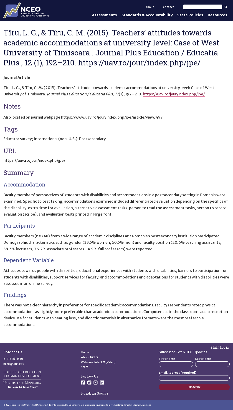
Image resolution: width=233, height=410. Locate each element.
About (150, 7)
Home (85, 352)
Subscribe (194, 387)
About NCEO (89, 357)
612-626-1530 (13, 358)
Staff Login (220, 347)
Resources (217, 15)
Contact (168, 7)
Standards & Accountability (147, 15)
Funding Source (95, 393)
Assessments (104, 15)
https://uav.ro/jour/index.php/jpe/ (174, 94)
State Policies (190, 15)
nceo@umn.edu (13, 363)
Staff (84, 367)
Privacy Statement (142, 405)
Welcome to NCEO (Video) (98, 362)
